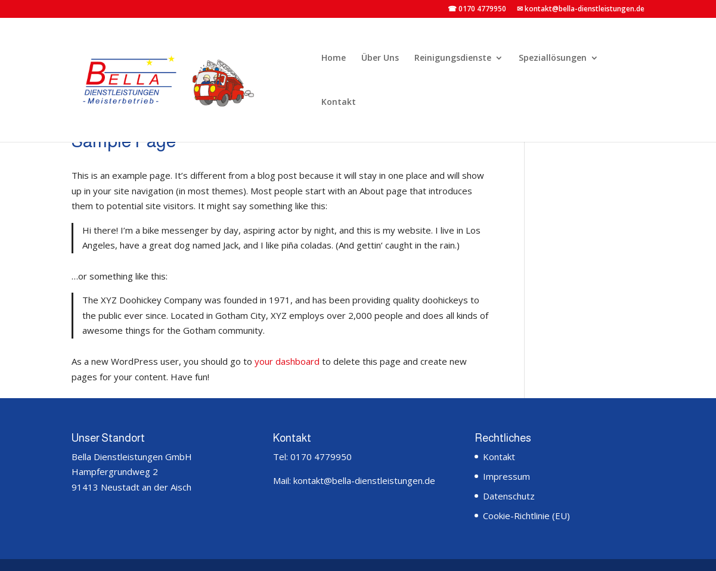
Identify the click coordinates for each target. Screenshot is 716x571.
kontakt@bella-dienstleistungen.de (363, 480)
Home (333, 58)
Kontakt (338, 102)
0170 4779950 (321, 457)
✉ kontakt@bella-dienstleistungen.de (580, 9)
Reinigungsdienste (452, 58)
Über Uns (380, 58)
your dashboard (287, 361)
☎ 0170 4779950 (477, 9)
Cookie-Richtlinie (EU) (526, 516)
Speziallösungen (553, 58)
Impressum (506, 476)
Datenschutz (509, 496)
